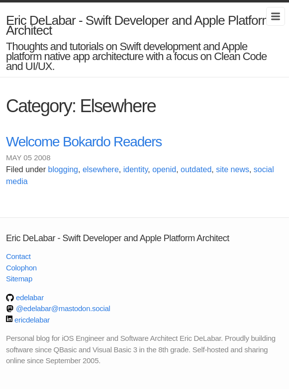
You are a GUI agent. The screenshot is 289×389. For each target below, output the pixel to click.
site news (232, 169)
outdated (196, 169)
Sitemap (19, 278)
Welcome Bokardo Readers (84, 141)
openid (164, 169)
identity (135, 169)
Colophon (21, 267)
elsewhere (101, 169)
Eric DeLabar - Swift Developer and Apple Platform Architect (139, 25)
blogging (63, 169)
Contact (18, 256)
